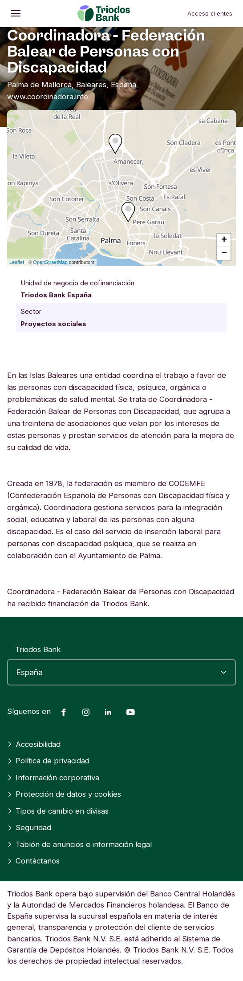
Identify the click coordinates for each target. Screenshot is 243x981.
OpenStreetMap (50, 262)
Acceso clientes (209, 13)
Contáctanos (33, 860)
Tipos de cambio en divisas (58, 811)
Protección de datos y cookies (64, 794)
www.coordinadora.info (47, 96)
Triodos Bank (38, 649)
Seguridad (29, 827)
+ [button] (224, 240)
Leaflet (16, 262)
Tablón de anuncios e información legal (79, 844)
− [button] (224, 253)
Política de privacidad (48, 760)
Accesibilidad (34, 744)
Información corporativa (53, 777)
